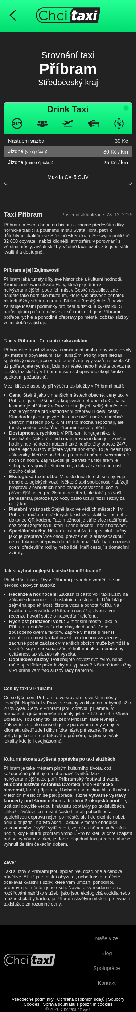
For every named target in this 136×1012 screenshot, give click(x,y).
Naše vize (106, 938)
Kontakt (107, 983)
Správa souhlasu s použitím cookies (77, 1004)
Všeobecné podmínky (32, 999)
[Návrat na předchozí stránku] (13, 16)
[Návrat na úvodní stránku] (29, 961)
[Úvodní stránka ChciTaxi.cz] (68, 16)
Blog (107, 953)
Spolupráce (107, 968)
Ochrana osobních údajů (80, 999)
